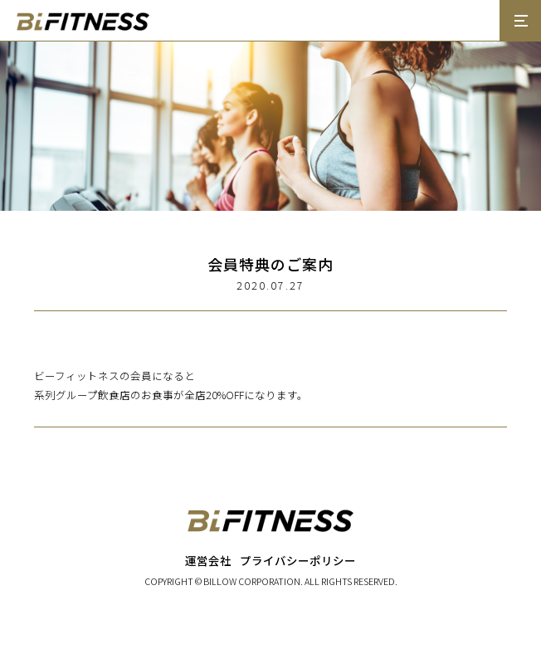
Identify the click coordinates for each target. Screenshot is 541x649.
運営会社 (208, 560)
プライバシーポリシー (298, 560)
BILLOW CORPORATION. (253, 581)
